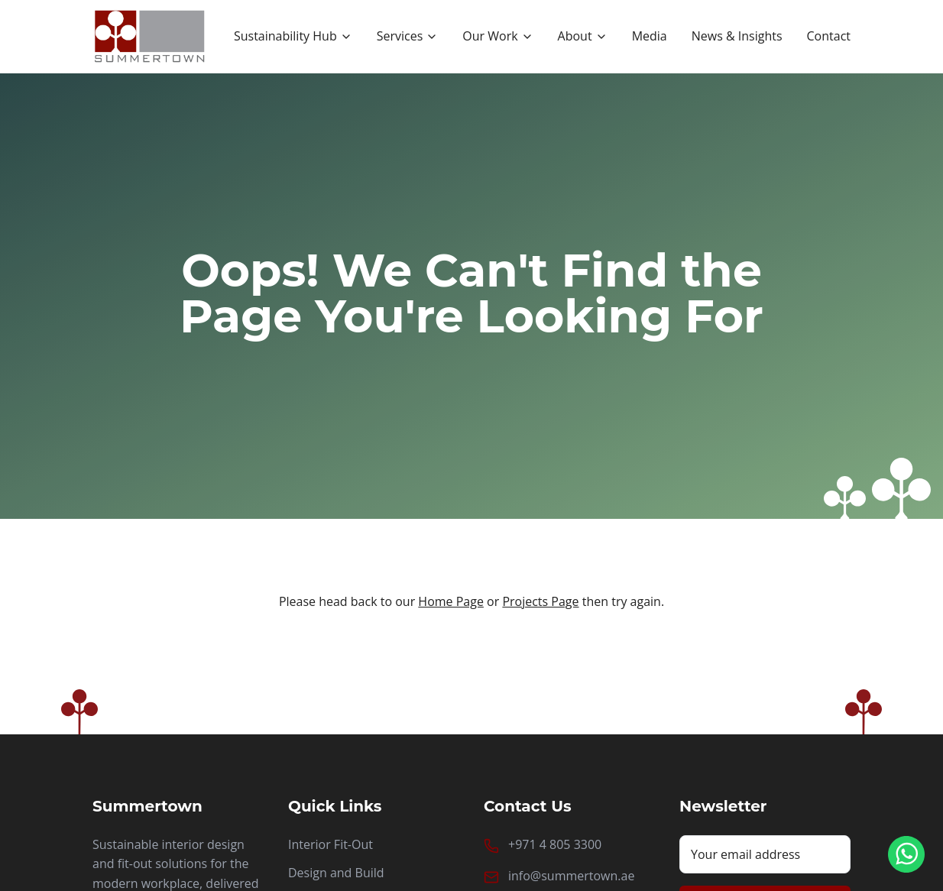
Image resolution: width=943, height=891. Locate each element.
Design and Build (336, 872)
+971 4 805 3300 (554, 844)
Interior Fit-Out (330, 844)
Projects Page (540, 601)
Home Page (451, 601)
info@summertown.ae (571, 875)
